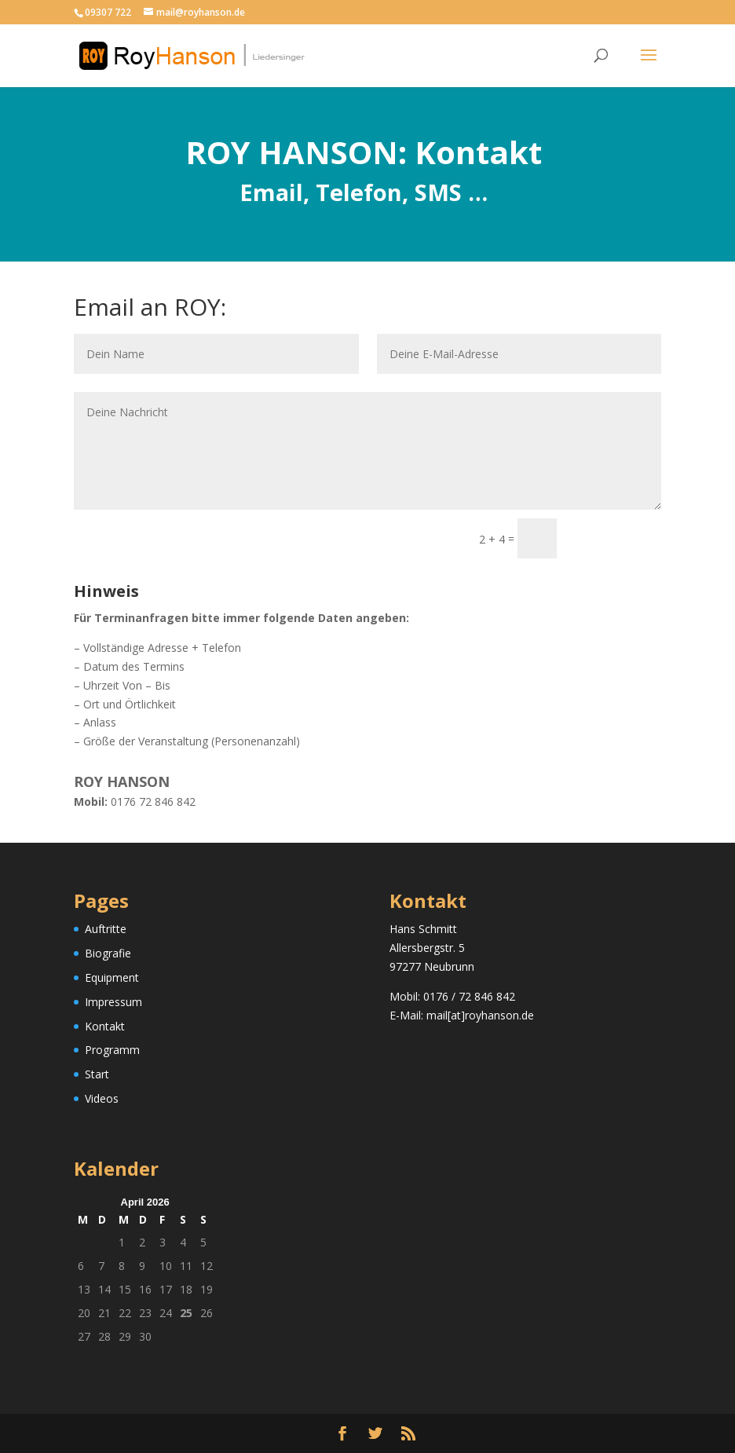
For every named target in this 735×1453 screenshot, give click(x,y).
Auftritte (105, 928)
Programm (112, 1049)
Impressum (113, 1001)
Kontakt (105, 1026)
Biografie (108, 953)
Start (97, 1074)
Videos (102, 1098)
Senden (616, 538)
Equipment (112, 977)
